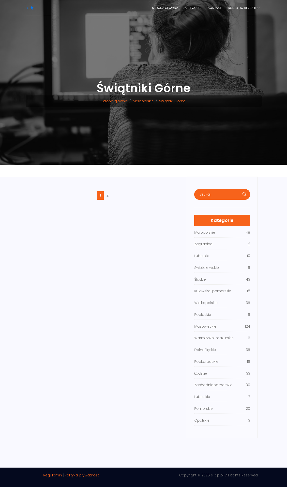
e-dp (30, 7)
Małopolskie (143, 101)
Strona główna (165, 8)
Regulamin (52, 475)
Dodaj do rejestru (244, 8)
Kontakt (215, 8)
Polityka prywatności (82, 475)
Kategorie (192, 8)
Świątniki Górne (172, 101)
